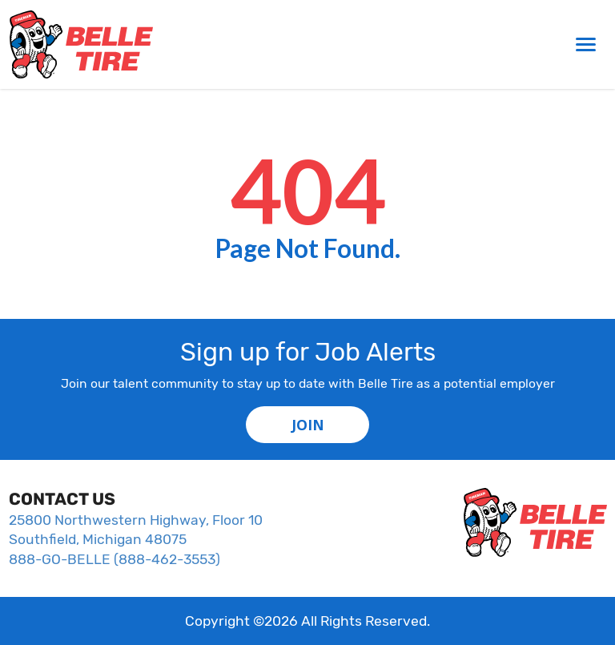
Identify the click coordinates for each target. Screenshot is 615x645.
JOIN (307, 424)
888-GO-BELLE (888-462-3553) (114, 559)
